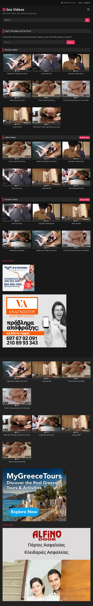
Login (80, 3)
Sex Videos (13, 9)
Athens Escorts (8, 261)
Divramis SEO (8, 525)
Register (87, 3)
